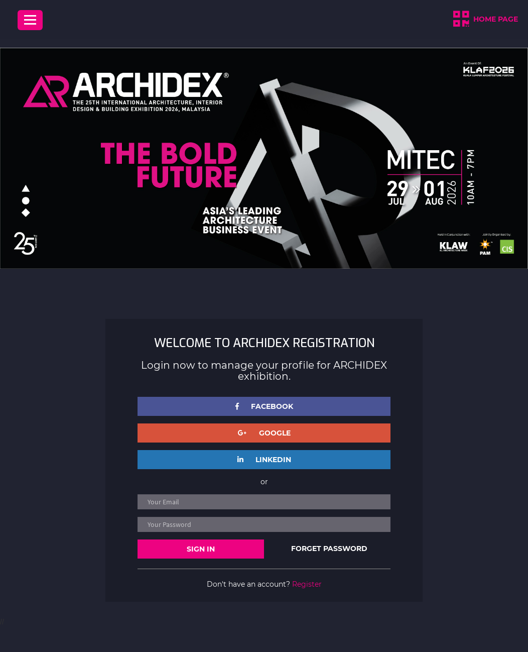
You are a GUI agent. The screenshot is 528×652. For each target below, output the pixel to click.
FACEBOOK (264, 406)
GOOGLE (264, 433)
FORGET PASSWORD (329, 548)
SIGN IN (201, 549)
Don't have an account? (264, 584)
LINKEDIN (264, 459)
